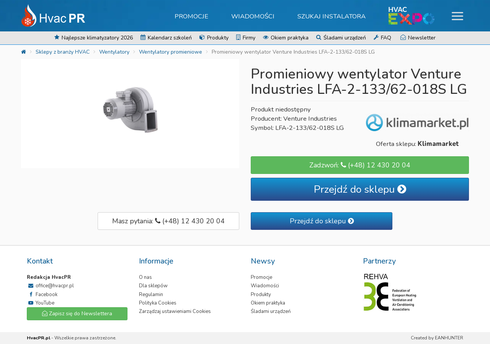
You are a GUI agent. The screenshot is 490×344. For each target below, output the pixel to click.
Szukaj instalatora (331, 16)
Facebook (42, 294)
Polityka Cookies (157, 303)
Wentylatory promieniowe (170, 52)
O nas (145, 277)
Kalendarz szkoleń (166, 37)
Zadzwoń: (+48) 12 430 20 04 (359, 165)
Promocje (191, 16)
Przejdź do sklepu (360, 189)
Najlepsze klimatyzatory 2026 (93, 37)
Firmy (245, 37)
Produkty (214, 37)
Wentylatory (114, 52)
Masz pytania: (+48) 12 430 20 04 (168, 221)
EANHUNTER (449, 338)
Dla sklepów (153, 285)
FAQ (382, 37)
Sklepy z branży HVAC (63, 52)
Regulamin (151, 294)
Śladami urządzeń (341, 37)
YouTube (40, 303)
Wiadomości (252, 16)
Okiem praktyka (286, 37)
